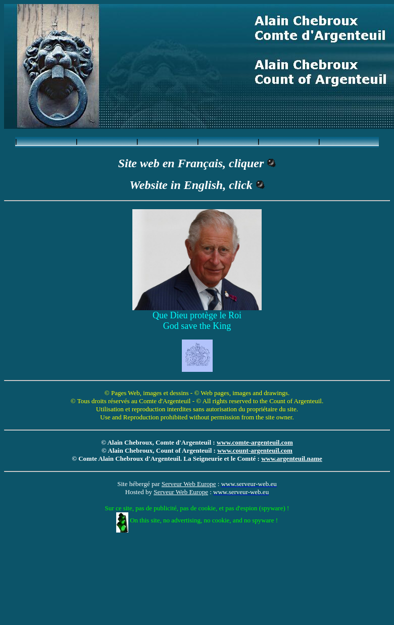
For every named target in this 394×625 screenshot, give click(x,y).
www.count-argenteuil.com (254, 450)
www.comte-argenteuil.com (255, 442)
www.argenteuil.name (291, 458)
